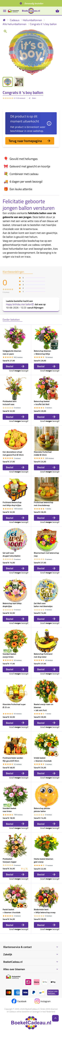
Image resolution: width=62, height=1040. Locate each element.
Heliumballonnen (32, 20)
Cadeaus (14, 20)
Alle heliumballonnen (14, 24)
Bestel (15, 366)
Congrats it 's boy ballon (43, 24)
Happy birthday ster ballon (20, 304)
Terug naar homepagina (30, 140)
